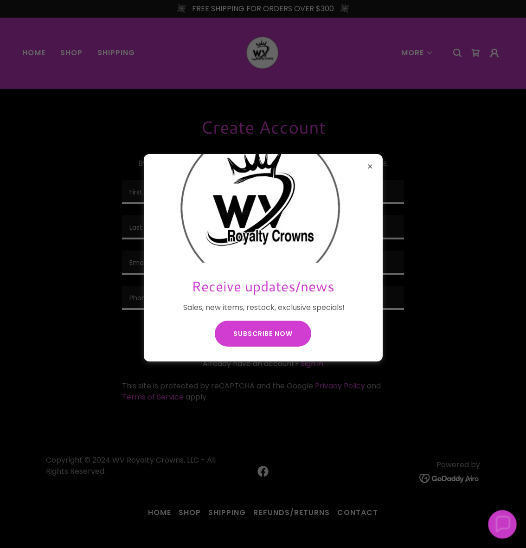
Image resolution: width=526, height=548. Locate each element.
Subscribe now (262, 333)
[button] (502, 524)
